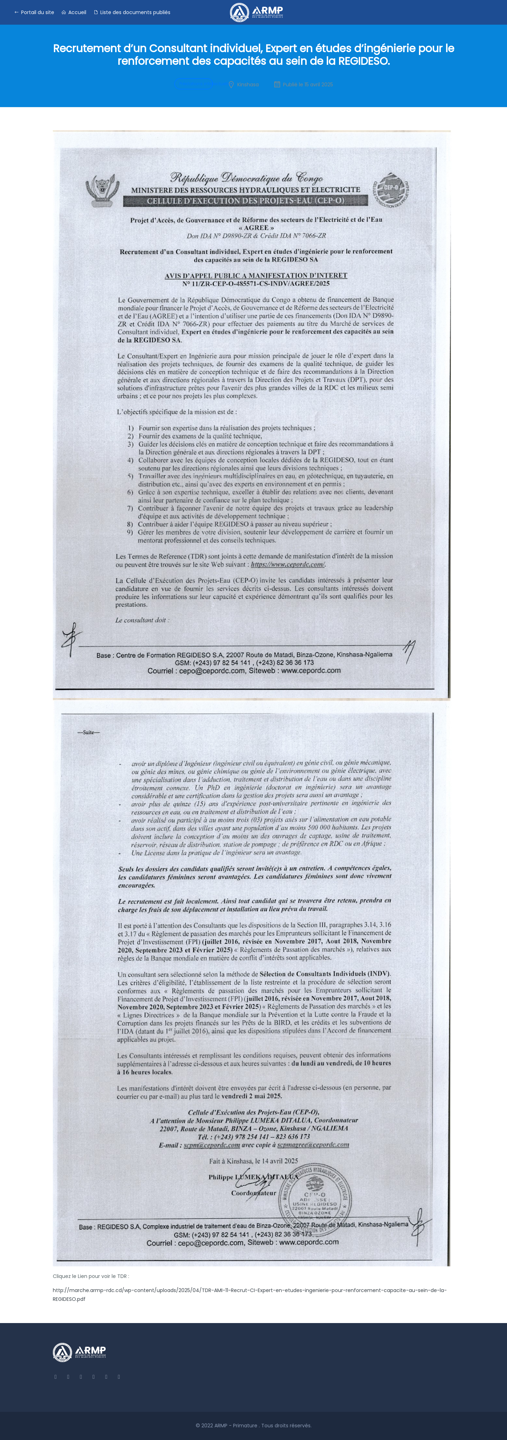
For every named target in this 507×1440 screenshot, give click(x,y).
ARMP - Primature (236, 1425)
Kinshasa (248, 84)
